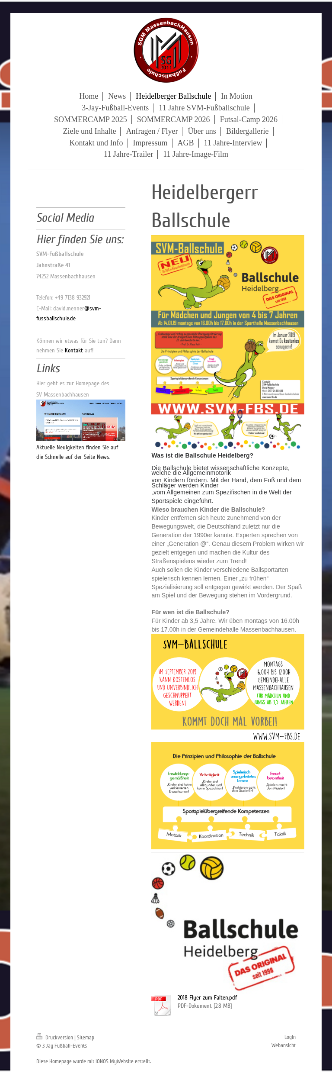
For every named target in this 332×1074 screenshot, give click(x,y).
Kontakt (74, 350)
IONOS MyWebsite (115, 1061)
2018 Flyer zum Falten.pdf (207, 997)
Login (290, 1037)
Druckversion (55, 1037)
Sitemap (85, 1037)
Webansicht (283, 1045)
